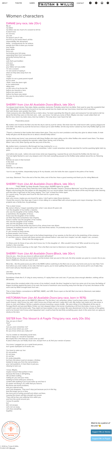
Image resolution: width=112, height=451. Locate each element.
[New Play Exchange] (96, 3)
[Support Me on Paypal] (101, 438)
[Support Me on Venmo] (101, 432)
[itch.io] (102, 3)
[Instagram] (90, 3)
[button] (18, 3)
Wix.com (12, 448)
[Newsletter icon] (108, 3)
